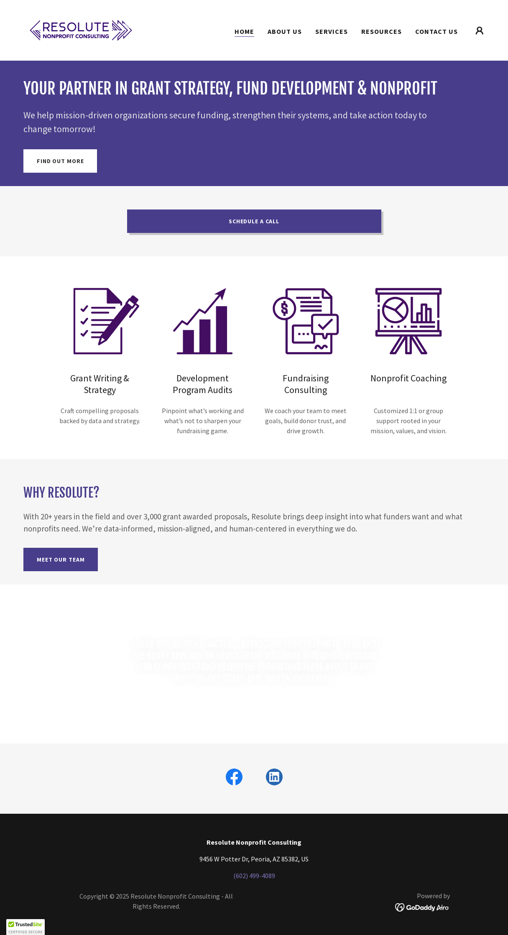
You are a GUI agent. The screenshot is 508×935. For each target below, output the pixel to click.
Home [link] (244, 31)
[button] (479, 30)
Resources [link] (381, 31)
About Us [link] (285, 31)
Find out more (60, 161)
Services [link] (331, 31)
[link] (81, 29)
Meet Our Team (60, 559)
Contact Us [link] (436, 31)
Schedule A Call (254, 221)
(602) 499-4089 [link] (254, 875)
